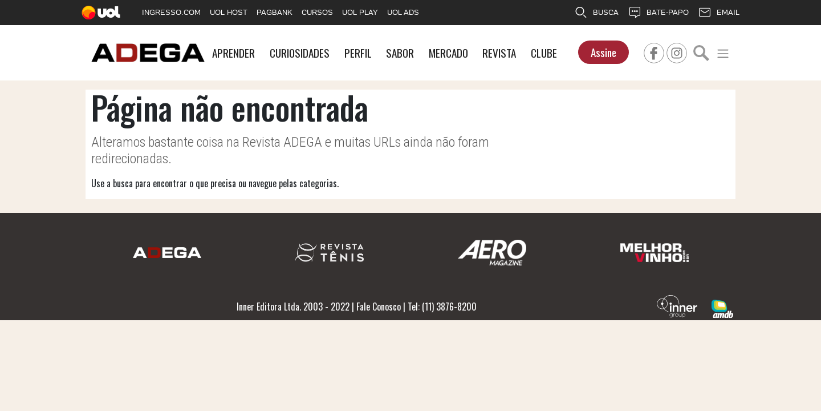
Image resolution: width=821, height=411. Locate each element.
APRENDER (233, 53)
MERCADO (448, 53)
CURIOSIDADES (300, 53)
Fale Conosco (378, 306)
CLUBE (544, 53)
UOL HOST (228, 12)
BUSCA (596, 12)
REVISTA (499, 53)
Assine (603, 52)
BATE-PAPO (658, 12)
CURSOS (317, 12)
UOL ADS (403, 12)
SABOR (400, 53)
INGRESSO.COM (171, 12)
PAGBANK (274, 12)
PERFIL (358, 53)
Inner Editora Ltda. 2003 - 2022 (293, 306)
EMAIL (718, 12)
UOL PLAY (360, 12)
